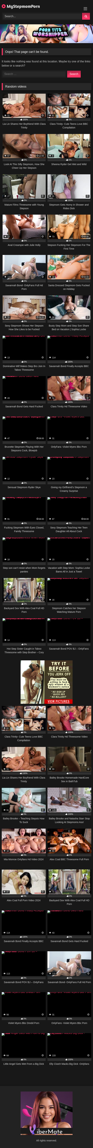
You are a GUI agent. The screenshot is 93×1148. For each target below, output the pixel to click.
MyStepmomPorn (21, 6)
